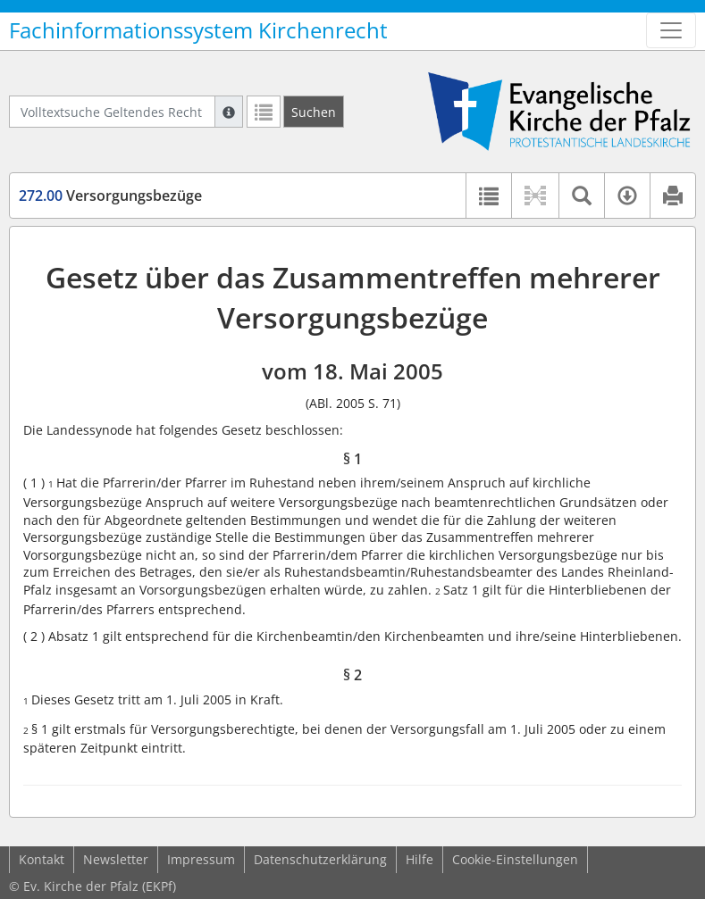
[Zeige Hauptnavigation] (671, 30)
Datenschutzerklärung (320, 859)
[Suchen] (313, 112)
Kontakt (41, 859)
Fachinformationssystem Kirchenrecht (198, 30)
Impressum (201, 859)
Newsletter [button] (115, 859)
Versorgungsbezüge (110, 195)
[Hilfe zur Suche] (228, 112)
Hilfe (419, 859)
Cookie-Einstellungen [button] (515, 859)
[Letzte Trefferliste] (264, 112)
